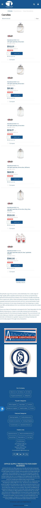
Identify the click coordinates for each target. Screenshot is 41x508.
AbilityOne (27, 395)
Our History (20, 391)
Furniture (30, 404)
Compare (11, 60)
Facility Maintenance (26, 417)
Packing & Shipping (27, 421)
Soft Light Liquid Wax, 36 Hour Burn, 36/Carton (18, 167)
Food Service (17, 11)
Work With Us (21, 437)
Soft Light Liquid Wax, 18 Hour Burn (15, 83)
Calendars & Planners (25, 424)
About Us (12, 391)
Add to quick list (11, 56)
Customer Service (12, 433)
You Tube (29, 437)
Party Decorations (28, 11)
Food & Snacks (14, 424)
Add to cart (17, 53)
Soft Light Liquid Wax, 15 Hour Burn (15, 41)
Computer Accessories (14, 421)
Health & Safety (23, 408)
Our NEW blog (20, 441)
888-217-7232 (23, 447)
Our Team (28, 391)
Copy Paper (22, 404)
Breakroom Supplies (12, 408)
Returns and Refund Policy (26, 433)
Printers (32, 408)
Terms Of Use (12, 437)
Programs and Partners (16, 395)
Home (10, 11)
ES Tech (26, 505)
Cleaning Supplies (14, 417)
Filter (37, 18)
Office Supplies (12, 404)
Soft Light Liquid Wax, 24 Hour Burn (15, 125)
